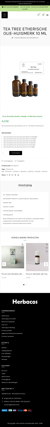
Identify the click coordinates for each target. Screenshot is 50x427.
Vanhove (44, 171)
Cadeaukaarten (7, 351)
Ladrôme (31, 171)
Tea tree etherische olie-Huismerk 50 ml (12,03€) (19, 145)
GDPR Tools (5, 316)
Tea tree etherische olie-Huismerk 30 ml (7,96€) (19, 147)
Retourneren (6, 376)
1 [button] (23, 284)
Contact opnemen (8, 336)
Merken (4, 348)
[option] (13, 262)
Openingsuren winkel (9, 319)
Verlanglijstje (8, 161)
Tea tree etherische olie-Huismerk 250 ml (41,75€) (19, 141)
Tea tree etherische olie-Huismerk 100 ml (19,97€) (19, 143)
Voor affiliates (6, 353)
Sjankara (24, 171)
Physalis (37, 171)
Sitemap (4, 359)
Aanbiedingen (6, 356)
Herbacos (16, 171)
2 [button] (26, 284)
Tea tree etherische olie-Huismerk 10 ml (26, 38)
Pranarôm (8, 171)
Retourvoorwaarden (8, 322)
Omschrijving (25, 185)
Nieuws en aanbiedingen (10, 382)
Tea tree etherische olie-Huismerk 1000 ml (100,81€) (20, 137)
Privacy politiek (7, 330)
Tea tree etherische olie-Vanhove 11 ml (37, 274)
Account (4, 371)
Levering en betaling (8, 327)
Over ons (4, 325)
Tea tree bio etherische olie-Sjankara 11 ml (13, 274)
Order (3, 373)
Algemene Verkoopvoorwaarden (12, 333)
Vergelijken (20, 161)
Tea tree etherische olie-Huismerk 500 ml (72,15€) (19, 139)
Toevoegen (15, 153)
